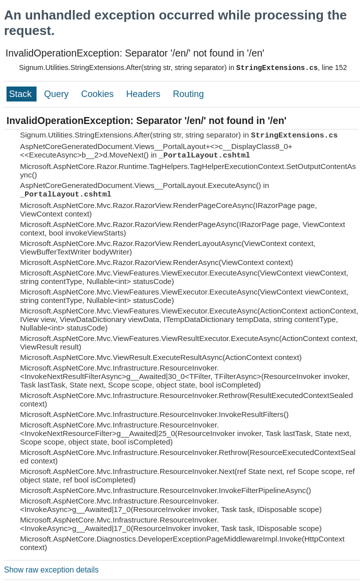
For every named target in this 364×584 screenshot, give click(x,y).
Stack (21, 94)
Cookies (98, 94)
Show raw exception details (51, 570)
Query (57, 94)
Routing (188, 94)
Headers (144, 94)
